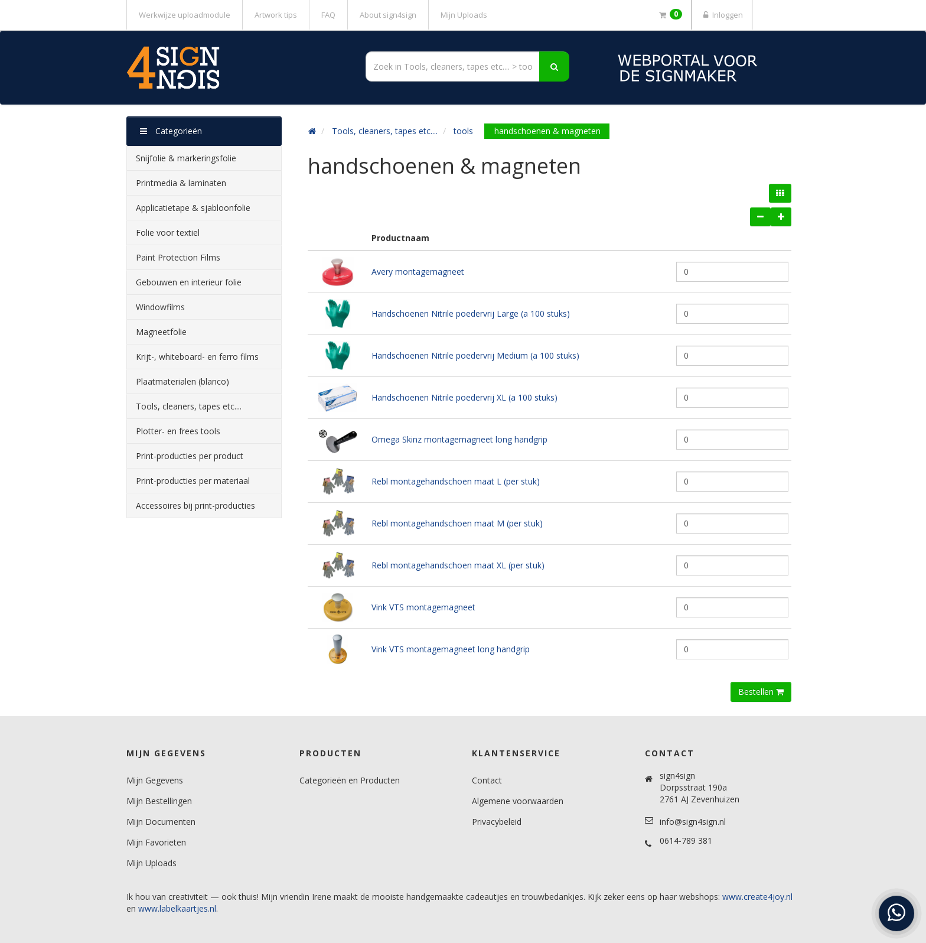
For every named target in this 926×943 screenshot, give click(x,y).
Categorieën (171, 130)
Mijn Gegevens (154, 780)
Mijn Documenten (160, 821)
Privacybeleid (496, 821)
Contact (487, 780)
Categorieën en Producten (349, 780)
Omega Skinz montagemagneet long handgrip (459, 439)
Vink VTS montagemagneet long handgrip (450, 649)
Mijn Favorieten (156, 842)
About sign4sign (388, 14)
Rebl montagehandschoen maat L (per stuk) (455, 481)
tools (463, 130)
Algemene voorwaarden (517, 801)
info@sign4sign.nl (693, 821)
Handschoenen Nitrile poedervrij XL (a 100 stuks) (464, 397)
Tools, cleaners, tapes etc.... (385, 130)
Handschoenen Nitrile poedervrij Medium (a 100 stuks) (475, 355)
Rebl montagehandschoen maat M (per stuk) (457, 523)
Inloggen (721, 14)
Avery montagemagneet (417, 271)
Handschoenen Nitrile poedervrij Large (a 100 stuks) (470, 313)
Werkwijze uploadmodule (184, 14)
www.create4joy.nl (757, 896)
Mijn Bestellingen (159, 801)
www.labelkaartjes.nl (177, 908)
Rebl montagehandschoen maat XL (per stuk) (457, 565)
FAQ (328, 14)
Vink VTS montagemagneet (423, 607)
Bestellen (761, 691)
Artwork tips (276, 14)
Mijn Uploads (464, 14)
